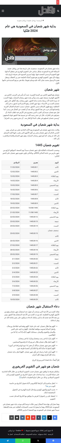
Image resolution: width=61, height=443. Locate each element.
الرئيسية (40, 20)
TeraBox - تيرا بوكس (14, 430)
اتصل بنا (10, 434)
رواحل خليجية (31, 20)
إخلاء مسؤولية (42, 434)
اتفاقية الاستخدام (19, 434)
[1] (20, 377)
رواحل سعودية (21, 20)
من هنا (48, 386)
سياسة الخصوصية (31, 434)
